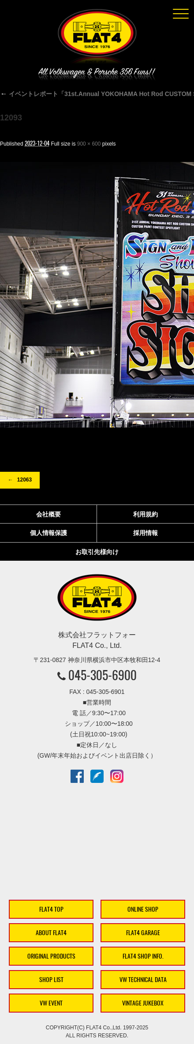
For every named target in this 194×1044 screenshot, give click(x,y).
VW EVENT (51, 1003)
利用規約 (145, 514)
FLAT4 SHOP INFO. (143, 956)
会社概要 (48, 514)
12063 (24, 480)
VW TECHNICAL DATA (143, 979)
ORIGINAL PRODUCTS (51, 956)
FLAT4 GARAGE (143, 932)
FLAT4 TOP (51, 909)
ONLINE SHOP (142, 909)
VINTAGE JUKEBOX (143, 1003)
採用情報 (145, 532)
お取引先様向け (97, 551)
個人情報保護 (48, 532)
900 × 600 (89, 144)
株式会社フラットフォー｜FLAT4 (97, 38)
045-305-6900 (102, 674)
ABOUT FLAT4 (51, 932)
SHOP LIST (51, 979)
